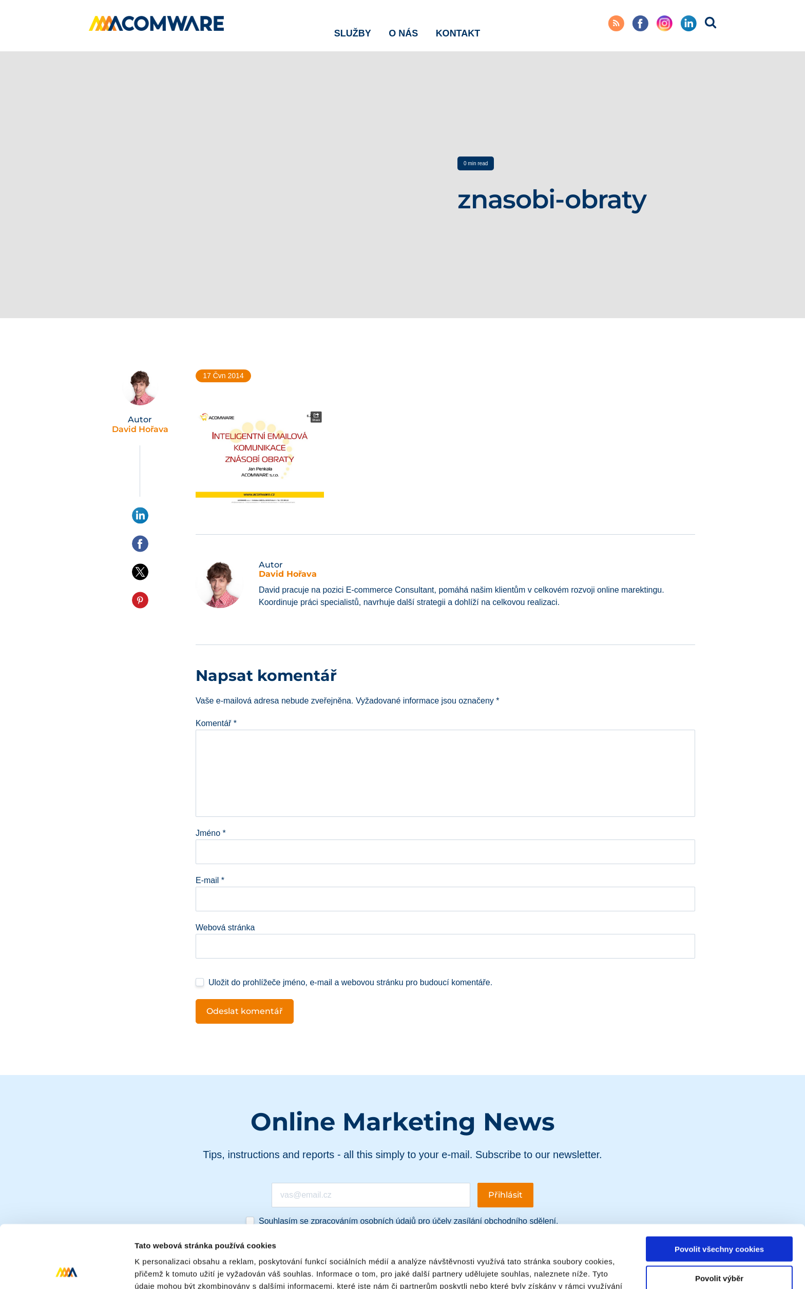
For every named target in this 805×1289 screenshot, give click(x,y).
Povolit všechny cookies (719, 1186)
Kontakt (458, 25)
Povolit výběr (719, 1215)
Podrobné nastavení (551, 1268)
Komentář (216, 723)
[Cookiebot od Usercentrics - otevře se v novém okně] (66, 1269)
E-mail (210, 880)
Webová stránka (225, 927)
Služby (352, 25)
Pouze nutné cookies (719, 1244)
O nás (403, 25)
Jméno (211, 833)
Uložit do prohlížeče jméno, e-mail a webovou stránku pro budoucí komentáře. (350, 982)
